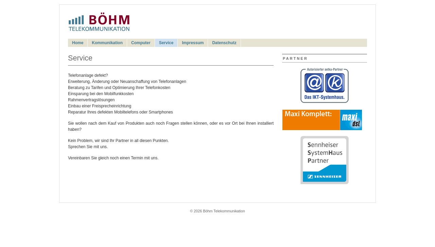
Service (166, 42)
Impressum (193, 42)
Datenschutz (224, 42)
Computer (141, 42)
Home (77, 42)
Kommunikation (107, 42)
